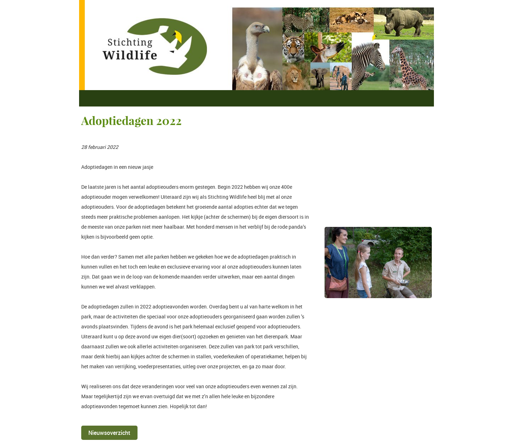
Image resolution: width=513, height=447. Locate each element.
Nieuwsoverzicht (109, 433)
